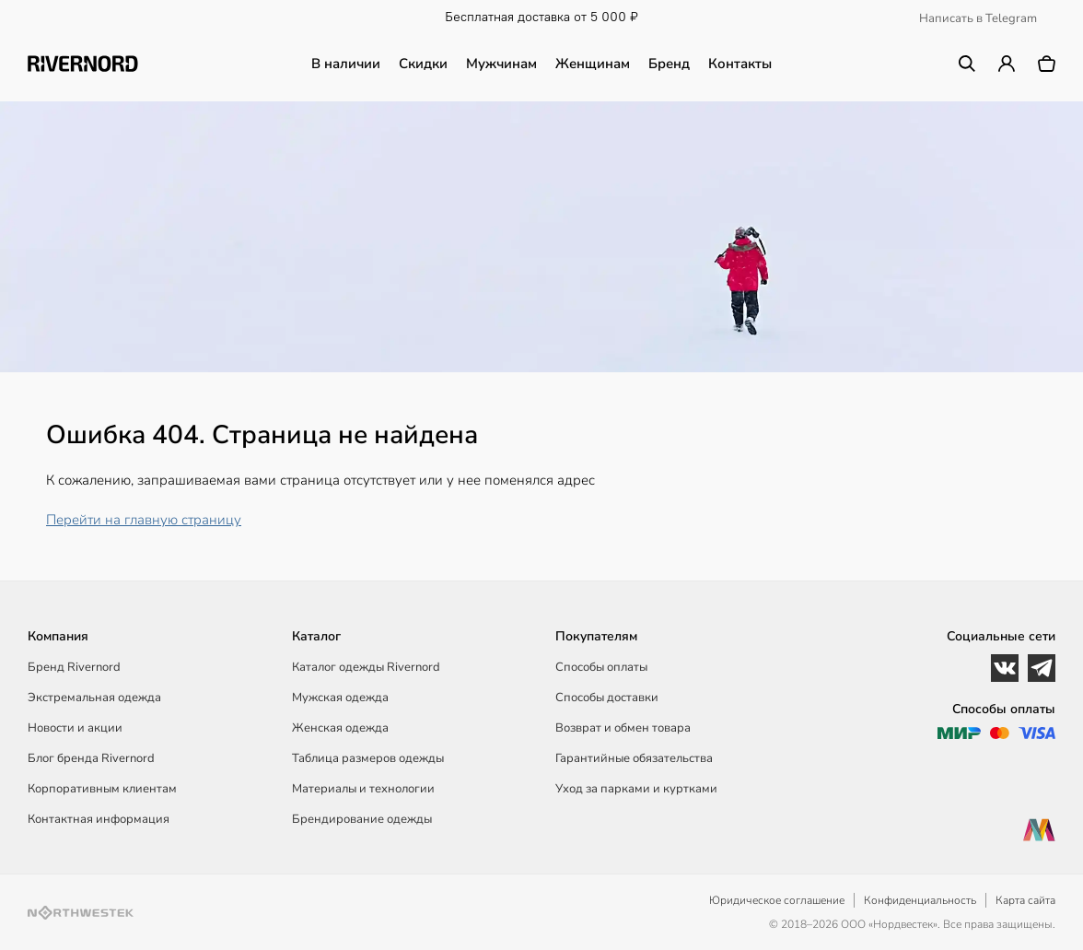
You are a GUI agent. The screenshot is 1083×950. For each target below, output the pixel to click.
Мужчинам (501, 63)
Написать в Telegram (978, 18)
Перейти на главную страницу (143, 519)
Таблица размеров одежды (368, 758)
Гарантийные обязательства (634, 758)
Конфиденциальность (920, 900)
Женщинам (592, 63)
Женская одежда (340, 728)
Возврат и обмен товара (623, 728)
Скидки (423, 63)
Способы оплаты (601, 667)
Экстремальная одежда (94, 697)
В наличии (345, 63)
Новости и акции (75, 728)
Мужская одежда (340, 697)
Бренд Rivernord (74, 667)
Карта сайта (1025, 900)
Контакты (740, 63)
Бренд (669, 63)
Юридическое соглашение (776, 900)
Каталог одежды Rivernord (366, 667)
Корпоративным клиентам (102, 788)
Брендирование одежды (362, 819)
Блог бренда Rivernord (91, 758)
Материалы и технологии (363, 788)
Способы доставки (606, 697)
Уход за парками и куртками (636, 788)
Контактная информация (98, 819)
